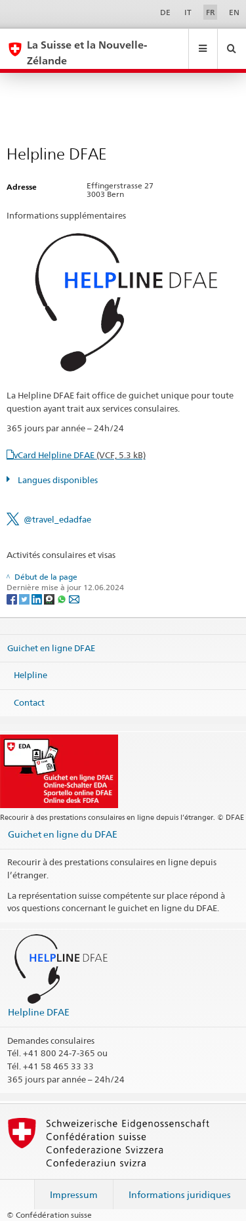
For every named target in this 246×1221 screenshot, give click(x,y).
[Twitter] (25, 598)
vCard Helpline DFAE (80, 455)
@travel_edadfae (57, 519)
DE (165, 12)
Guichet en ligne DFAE (51, 647)
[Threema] (50, 598)
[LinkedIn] (37, 598)
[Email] (74, 598)
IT (188, 12)
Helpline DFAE (39, 1012)
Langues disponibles (57, 480)
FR (210, 12)
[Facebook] (13, 598)
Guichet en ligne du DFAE (62, 834)
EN (234, 12)
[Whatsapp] (62, 598)
